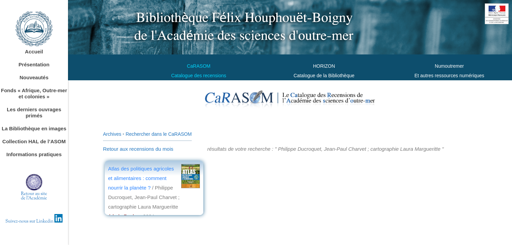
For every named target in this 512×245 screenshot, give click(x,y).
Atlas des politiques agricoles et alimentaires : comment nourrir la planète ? (141, 178)
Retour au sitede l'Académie (34, 196)
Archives (112, 134)
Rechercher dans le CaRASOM (158, 134)
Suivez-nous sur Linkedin (34, 221)
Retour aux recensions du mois (138, 149)
